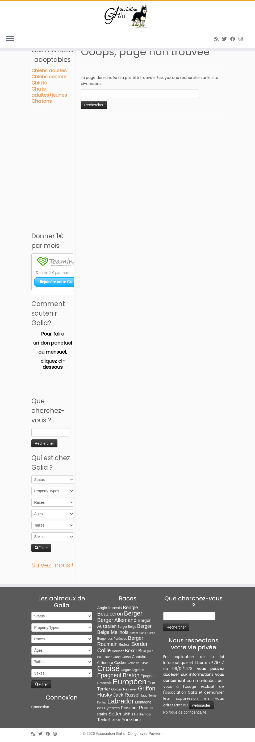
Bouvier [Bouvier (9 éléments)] (118, 651)
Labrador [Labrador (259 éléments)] (120, 701)
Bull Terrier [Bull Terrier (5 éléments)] (104, 657)
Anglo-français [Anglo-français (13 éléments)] (109, 608)
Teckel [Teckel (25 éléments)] (103, 719)
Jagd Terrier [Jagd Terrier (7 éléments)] (149, 695)
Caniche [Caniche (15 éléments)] (139, 657)
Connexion (40, 707)
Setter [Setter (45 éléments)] (115, 713)
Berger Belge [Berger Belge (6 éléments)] (127, 627)
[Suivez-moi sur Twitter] (226, 39)
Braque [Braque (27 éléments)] (145, 650)
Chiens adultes (49, 70)
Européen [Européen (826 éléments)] (130, 681)
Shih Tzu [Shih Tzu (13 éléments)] (130, 714)
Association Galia (110, 733)
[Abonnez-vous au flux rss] (218, 39)
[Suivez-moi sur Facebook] (234, 39)
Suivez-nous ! (52, 565)
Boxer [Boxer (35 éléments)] (131, 650)
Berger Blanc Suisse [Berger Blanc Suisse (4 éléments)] (142, 632)
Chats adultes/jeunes (49, 92)
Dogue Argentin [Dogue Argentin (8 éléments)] (132, 670)
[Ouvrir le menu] (10, 39)
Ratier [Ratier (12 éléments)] (102, 714)
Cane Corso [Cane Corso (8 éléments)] (121, 657)
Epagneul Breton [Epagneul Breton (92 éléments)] (118, 675)
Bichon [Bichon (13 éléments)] (124, 644)
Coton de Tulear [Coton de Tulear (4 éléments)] (138, 662)
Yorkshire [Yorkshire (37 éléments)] (131, 719)
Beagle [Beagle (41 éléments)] (130, 607)
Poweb (154, 733)
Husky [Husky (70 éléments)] (104, 695)
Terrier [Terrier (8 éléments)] (115, 720)
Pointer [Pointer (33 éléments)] (146, 707)
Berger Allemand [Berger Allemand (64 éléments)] (117, 620)
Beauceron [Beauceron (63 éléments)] (110, 614)
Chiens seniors (48, 76)
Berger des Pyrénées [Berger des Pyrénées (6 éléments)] (112, 639)
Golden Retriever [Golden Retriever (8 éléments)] (124, 689)
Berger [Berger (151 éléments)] (133, 613)
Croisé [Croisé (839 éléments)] (108, 668)
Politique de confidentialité (185, 712)
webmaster (201, 705)
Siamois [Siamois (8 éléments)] (145, 714)
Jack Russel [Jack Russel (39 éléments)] (126, 695)
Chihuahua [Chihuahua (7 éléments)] (105, 663)
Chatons (41, 101)
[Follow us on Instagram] (242, 39)
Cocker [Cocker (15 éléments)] (120, 662)
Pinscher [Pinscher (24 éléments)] (129, 707)
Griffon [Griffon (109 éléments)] (146, 688)
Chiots (39, 82)
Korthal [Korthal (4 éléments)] (101, 702)
